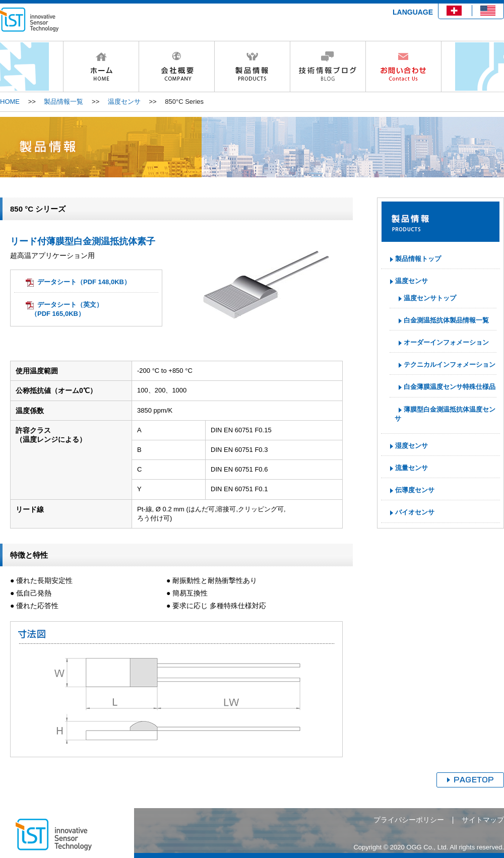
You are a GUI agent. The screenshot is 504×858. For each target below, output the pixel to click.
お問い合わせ (403, 66)
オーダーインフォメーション (446, 342)
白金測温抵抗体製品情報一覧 (446, 320)
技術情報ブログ (327, 66)
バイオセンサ (414, 512)
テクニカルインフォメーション (449, 364)
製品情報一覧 (63, 101)
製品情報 (252, 66)
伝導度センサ (414, 490)
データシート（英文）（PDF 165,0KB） (67, 309)
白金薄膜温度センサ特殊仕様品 (449, 386)
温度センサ (124, 101)
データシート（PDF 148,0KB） (84, 282)
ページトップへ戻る (470, 779)
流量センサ (411, 468)
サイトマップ (483, 820)
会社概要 (176, 66)
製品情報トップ (418, 258)
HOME (101, 66)
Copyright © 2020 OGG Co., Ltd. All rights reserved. (428, 847)
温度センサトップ (430, 298)
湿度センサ (411, 445)
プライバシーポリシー (408, 820)
